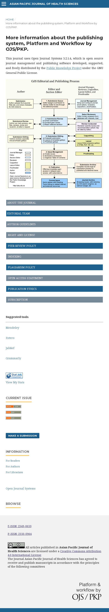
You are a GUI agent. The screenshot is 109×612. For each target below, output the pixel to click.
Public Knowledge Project (63, 68)
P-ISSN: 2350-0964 (20, 534)
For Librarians (14, 472)
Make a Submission (22, 435)
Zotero (10, 338)
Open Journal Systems (20, 488)
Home (10, 19)
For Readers (13, 460)
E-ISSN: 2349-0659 (19, 526)
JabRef (10, 348)
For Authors (13, 466)
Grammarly (13, 358)
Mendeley (12, 327)
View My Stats (15, 382)
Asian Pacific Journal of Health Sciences (44, 4)
